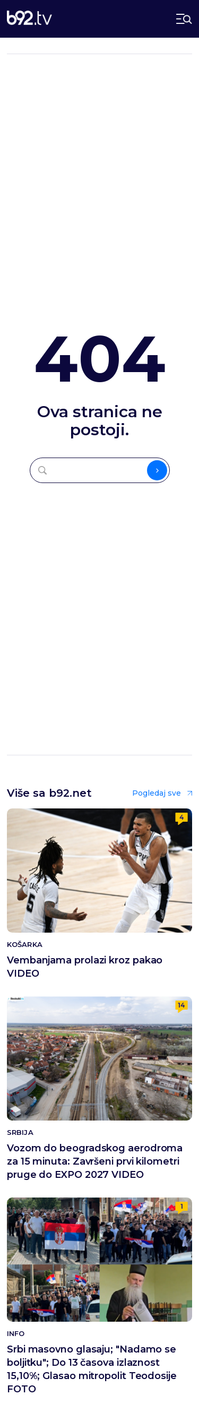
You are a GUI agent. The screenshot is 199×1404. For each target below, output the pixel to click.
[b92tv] (29, 19)
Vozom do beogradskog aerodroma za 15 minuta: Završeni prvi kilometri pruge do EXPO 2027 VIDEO (95, 1161)
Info (15, 1334)
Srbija (20, 1132)
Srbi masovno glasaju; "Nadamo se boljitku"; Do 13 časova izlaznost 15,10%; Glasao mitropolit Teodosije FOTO (92, 1369)
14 (181, 1005)
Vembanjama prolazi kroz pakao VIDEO (84, 966)
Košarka (24, 945)
